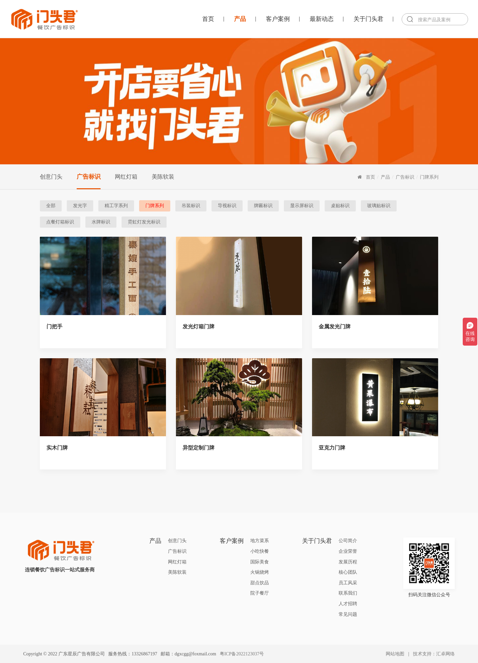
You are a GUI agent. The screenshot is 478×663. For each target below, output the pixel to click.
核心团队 (348, 572)
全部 (50, 205)
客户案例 (278, 19)
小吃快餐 (259, 551)
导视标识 (227, 205)
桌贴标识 (340, 205)
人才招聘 (348, 603)
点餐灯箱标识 (60, 221)
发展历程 (348, 561)
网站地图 (395, 653)
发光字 (80, 205)
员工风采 (348, 582)
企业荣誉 (348, 551)
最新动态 (322, 19)
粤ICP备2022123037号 (242, 653)
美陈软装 (163, 177)
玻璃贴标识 (378, 205)
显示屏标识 (301, 205)
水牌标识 (101, 221)
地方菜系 (259, 540)
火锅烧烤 (259, 572)
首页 (208, 19)
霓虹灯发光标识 (144, 221)
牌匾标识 (263, 205)
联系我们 (348, 593)
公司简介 (348, 540)
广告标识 (89, 176)
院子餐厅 (259, 593)
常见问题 (348, 614)
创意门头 (51, 177)
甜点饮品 (259, 582)
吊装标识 (191, 205)
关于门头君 (368, 19)
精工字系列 (116, 205)
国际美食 (259, 561)
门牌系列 (429, 177)
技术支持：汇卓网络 (434, 653)
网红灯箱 (126, 177)
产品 (240, 19)
